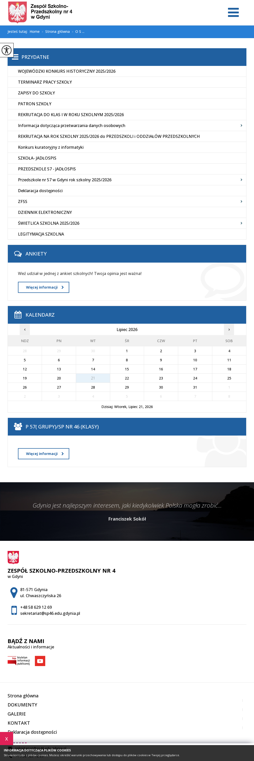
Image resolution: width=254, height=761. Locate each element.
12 (25, 369)
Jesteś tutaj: (19, 31)
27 (59, 387)
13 (59, 369)
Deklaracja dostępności (40, 190)
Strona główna (55, 32)
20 (59, 378)
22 (127, 378)
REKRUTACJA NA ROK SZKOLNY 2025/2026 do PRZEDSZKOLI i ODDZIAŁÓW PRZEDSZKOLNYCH (109, 136)
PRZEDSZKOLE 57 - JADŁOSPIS (47, 169)
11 (229, 360)
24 (195, 378)
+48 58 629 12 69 (36, 607)
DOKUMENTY (22, 704)
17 (195, 369)
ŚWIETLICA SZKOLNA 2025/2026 (48, 223)
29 (127, 387)
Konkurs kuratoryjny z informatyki (51, 147)
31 (195, 387)
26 (25, 387)
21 (93, 378)
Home (35, 31)
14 (93, 369)
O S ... (77, 32)
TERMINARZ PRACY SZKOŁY (45, 82)
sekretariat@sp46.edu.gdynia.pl (50, 613)
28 (93, 387)
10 (195, 360)
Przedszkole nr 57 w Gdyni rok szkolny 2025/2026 (64, 180)
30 (161, 387)
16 (161, 369)
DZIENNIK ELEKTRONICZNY (45, 212)
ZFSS (22, 201)
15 (127, 369)
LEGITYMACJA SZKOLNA (41, 234)
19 (25, 378)
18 (229, 369)
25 (229, 378)
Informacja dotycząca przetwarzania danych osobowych (71, 125)
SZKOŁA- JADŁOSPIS (37, 158)
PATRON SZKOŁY (34, 104)
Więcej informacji (45, 287)
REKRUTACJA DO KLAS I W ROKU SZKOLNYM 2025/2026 (71, 114)
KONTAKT (19, 723)
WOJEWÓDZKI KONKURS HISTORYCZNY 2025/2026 (67, 71)
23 (161, 378)
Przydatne (35, 57)
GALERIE (17, 714)
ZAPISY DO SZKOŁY (36, 93)
